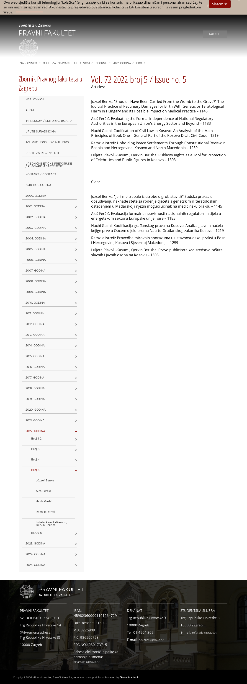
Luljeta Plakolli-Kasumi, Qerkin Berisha (51, 523)
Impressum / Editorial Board (49, 121)
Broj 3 (35, 449)
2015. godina (35, 356)
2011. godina (35, 313)
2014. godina (35, 345)
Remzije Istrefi (45, 512)
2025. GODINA (35, 565)
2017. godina (35, 377)
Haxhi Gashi (43, 501)
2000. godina (36, 195)
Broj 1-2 (36, 438)
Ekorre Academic (129, 677)
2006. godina (36, 260)
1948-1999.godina (38, 185)
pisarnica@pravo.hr (86, 662)
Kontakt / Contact (41, 174)
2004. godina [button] (36, 238)
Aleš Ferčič (43, 491)
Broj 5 (141, 63)
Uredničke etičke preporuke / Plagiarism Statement (49, 165)
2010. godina (35, 302)
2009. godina (36, 292)
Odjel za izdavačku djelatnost (66, 63)
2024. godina (35, 554)
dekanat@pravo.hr (151, 640)
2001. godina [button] (35, 206)
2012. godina (35, 324)
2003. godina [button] (36, 227)
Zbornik (101, 63)
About (31, 110)
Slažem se (220, 4)
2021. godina (35, 420)
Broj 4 (35, 459)
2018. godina (35, 388)
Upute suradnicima (41, 131)
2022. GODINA (122, 63)
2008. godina (36, 281)
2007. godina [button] (35, 270)
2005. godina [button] (36, 249)
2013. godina (35, 334)
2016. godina (35, 367)
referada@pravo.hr (205, 632)
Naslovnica (29, 63)
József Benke (45, 480)
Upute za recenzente (43, 153)
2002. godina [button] (36, 217)
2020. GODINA (36, 409)
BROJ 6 (36, 532)
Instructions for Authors (47, 142)
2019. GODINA (35, 399)
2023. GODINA (35, 543)
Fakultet (215, 34)
